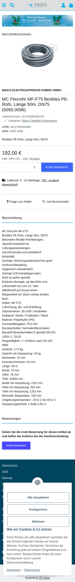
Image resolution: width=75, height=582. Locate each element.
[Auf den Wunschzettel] (52, 48)
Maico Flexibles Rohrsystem (39, 120)
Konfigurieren (38, 509)
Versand (34, 158)
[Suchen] (12, 5)
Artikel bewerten (16, 445)
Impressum (14, 570)
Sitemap (7, 478)
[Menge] (21, 167)
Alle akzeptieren (38, 497)
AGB (5, 471)
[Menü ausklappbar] (4, 5)
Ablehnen (38, 521)
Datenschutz (32, 570)
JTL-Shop (44, 578)
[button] (63, 5)
